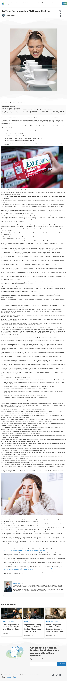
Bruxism (17, 2)
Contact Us (11, 5)
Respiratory (40, 2)
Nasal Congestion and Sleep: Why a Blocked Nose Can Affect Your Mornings (55, 627)
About (52, 2)
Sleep (32, 2)
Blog (47, 2)
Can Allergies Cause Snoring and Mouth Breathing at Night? (10, 626)
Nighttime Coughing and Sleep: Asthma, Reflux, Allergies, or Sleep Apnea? (32, 627)
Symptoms (9, 2)
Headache (25, 2)
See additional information (11, 677)
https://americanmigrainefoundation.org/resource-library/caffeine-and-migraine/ (24, 550)
